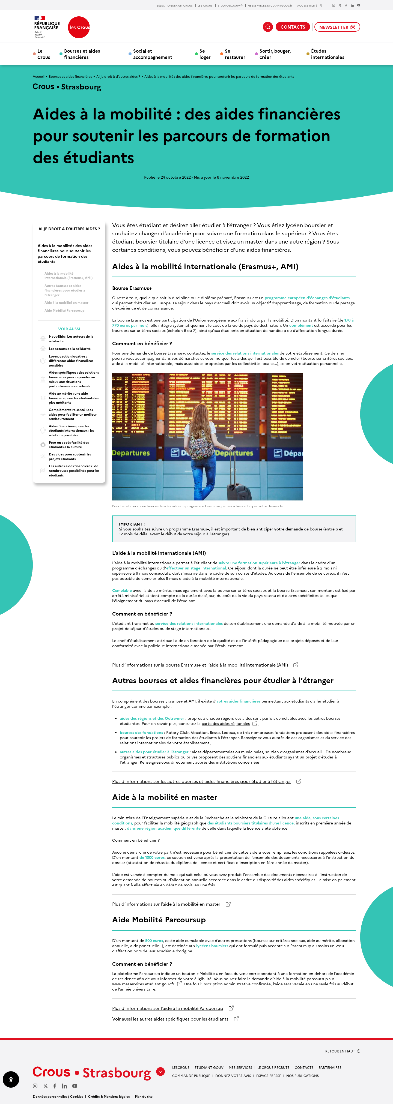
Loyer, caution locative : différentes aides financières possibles (65, 360)
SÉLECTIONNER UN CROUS (175, 5)
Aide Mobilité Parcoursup (64, 310)
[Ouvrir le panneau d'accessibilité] (11, 1079)
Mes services (240, 1067)
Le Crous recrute (273, 1067)
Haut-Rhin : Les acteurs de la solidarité (65, 338)
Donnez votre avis (233, 1075)
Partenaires (330, 1067)
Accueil (38, 76)
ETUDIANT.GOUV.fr (230, 5)
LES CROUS (205, 5)
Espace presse (268, 1075)
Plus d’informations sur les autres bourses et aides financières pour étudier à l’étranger (201, 781)
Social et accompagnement (152, 53)
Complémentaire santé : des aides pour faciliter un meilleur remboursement (67, 414)
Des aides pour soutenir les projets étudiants (64, 456)
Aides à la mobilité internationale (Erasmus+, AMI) (68, 275)
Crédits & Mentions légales (109, 1096)
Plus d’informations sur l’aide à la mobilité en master (166, 904)
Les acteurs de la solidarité (64, 348)
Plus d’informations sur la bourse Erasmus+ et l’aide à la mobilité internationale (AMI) (200, 664)
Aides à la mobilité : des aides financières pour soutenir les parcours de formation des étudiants (65, 253)
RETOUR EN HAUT (340, 1051)
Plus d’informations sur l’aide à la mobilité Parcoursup (167, 1008)
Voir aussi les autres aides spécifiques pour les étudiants (170, 1018)
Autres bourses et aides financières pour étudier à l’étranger (64, 290)
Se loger (205, 53)
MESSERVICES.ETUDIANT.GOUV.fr (270, 5)
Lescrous (180, 1067)
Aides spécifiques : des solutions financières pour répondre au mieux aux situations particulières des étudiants (68, 379)
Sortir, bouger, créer (275, 53)
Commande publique (191, 1075)
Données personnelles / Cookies (58, 1096)
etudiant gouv (209, 1067)
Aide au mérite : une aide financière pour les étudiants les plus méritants (68, 397)
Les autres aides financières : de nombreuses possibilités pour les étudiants (68, 470)
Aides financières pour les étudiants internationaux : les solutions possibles (66, 430)
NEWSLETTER (337, 27)
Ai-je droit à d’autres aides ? (118, 76)
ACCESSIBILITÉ (310, 5)
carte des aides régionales (226, 723)
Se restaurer (235, 53)
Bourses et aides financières (82, 53)
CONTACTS (293, 27)
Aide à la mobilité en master (66, 302)
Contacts (304, 1067)
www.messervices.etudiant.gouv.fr (143, 983)
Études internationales (327, 53)
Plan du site (144, 1096)
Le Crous (43, 53)
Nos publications (302, 1075)
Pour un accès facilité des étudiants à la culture (63, 444)
